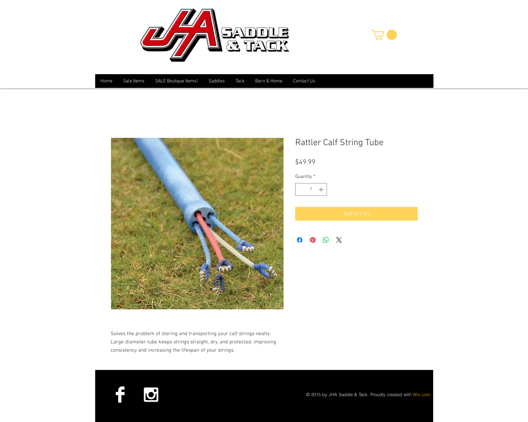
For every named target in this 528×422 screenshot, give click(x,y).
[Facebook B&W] (120, 394)
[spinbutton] (311, 189)
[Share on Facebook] (300, 240)
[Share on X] (339, 240)
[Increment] (321, 189)
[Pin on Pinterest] (313, 240)
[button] (384, 35)
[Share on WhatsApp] (326, 240)
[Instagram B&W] (151, 394)
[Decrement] (300, 189)
